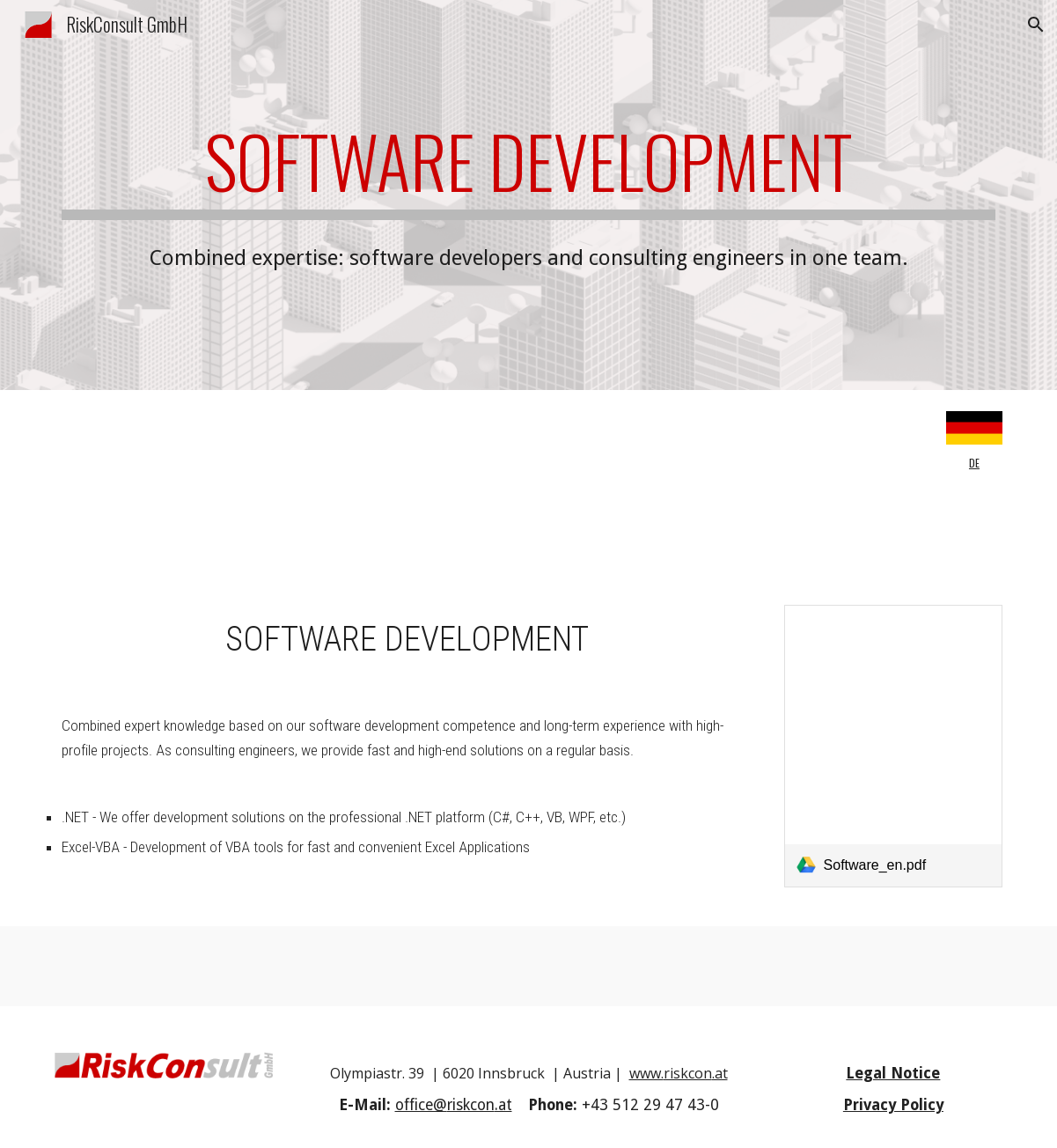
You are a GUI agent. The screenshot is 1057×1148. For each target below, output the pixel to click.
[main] (528, 169)
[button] (1036, 25)
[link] (893, 746)
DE (974, 462)
